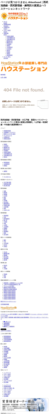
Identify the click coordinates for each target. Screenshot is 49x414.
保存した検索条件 (9, 326)
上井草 (5, 225)
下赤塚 (5, 268)
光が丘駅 (6, 365)
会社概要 (6, 379)
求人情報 (6, 382)
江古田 (5, 195)
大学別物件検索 (5, 304)
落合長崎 (6, 258)
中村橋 (5, 200)
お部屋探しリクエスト (9, 132)
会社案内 (14, 314)
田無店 (8, 52)
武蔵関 (5, 228)
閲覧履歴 (7, 323)
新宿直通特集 (7, 336)
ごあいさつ (21, 314)
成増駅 (5, 367)
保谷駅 (5, 346)
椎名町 (5, 192)
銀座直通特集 (7, 341)
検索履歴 (7, 325)
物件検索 (3, 74)
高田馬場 (6, 215)
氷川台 (5, 245)
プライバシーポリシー (36, 317)
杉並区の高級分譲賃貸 (9, 298)
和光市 (5, 265)
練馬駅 (5, 356)
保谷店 (8, 50)
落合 (5, 275)
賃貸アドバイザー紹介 (9, 134)
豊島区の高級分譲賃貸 (9, 292)
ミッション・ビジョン (36, 314)
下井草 (5, 222)
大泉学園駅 (7, 348)
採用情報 (11, 317)
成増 (5, 267)
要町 (5, 240)
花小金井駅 (7, 364)
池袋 (5, 191)
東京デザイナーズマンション (8, 301)
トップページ (7, 372)
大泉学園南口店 (11, 37)
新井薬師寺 (7, 218)
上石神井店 (10, 47)
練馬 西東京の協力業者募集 (21, 317)
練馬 (5, 199)
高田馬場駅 (7, 362)
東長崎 (5, 194)
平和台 (5, 246)
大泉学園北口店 (11, 39)
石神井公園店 (10, 36)
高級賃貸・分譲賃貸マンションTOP (13, 283)
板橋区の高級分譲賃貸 (9, 290)
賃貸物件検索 (7, 130)
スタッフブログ (8, 380)
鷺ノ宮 (5, 220)
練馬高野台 (7, 203)
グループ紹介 (7, 376)
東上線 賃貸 (7, 185)
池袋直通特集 (7, 338)
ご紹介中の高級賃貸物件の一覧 (12, 284)
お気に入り (7, 321)
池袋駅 (5, 354)
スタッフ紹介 (4, 317)
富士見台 (6, 202)
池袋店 (8, 53)
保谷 (5, 208)
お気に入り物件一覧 (9, 388)
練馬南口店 (10, 41)
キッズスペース (8, 135)
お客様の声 (7, 137)
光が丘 (5, 252)
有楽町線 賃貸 (7, 184)
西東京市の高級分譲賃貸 (10, 289)
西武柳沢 (6, 231)
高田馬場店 (10, 55)
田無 (5, 233)
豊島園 (5, 255)
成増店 (8, 45)
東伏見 (5, 229)
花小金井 (6, 234)
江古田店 (9, 48)
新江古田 (6, 256)
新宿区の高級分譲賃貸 (9, 295)
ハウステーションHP (6, 314)
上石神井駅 (7, 360)
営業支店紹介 (7, 138)
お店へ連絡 (4, 77)
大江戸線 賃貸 (7, 182)
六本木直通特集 (8, 339)
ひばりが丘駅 (7, 357)
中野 (5, 277)
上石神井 (6, 226)
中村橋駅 (6, 351)
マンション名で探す (9, 286)
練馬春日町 (7, 253)
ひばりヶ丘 (7, 210)
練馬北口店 (10, 42)
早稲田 (5, 274)
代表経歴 (27, 314)
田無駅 (5, 359)
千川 (5, 241)
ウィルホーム (7, 176)
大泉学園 (6, 207)
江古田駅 (6, 353)
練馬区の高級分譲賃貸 (9, 287)
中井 (5, 217)
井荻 (5, 223)
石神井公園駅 (7, 349)
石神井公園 (7, 205)
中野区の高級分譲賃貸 (9, 297)
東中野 (5, 260)
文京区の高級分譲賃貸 (9, 294)
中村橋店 (9, 44)
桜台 (5, 197)
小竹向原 (6, 243)
